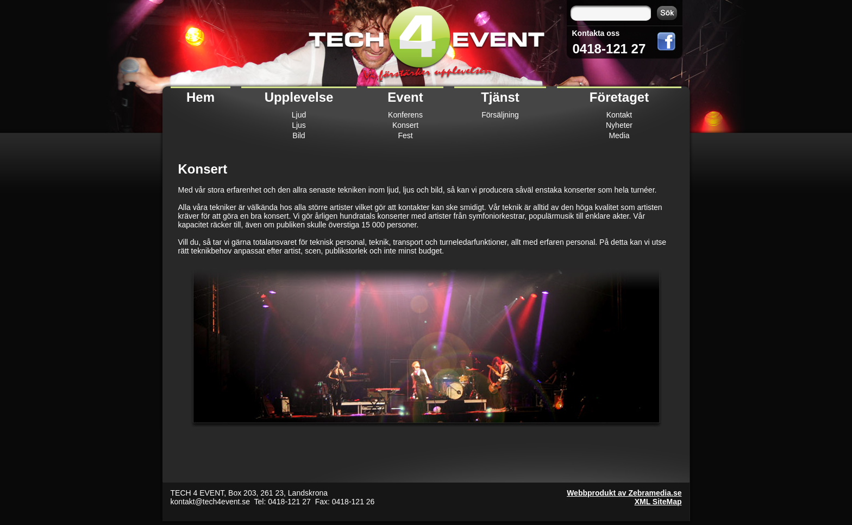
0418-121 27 (609, 48)
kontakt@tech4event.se (210, 501)
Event (405, 97)
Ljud (299, 114)
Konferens (405, 114)
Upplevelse (299, 97)
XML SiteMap (658, 501)
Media (619, 135)
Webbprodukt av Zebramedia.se (624, 493)
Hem (200, 97)
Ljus (299, 125)
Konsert (405, 125)
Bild (298, 135)
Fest (405, 135)
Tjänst (500, 97)
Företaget (619, 97)
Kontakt (619, 114)
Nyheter (619, 125)
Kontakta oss (596, 33)
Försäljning (499, 114)
